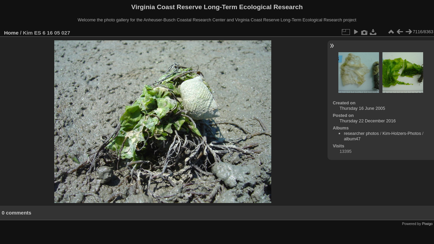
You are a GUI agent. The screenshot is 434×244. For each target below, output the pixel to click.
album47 (352, 138)
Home (11, 33)
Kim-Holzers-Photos (401, 133)
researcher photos (361, 133)
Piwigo (427, 224)
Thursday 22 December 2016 (367, 120)
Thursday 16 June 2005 (362, 108)
